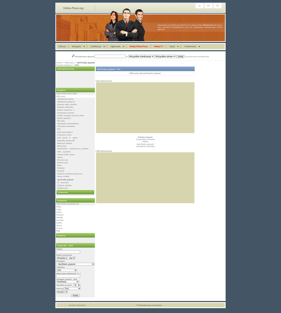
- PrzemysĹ (61, 171)
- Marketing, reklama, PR (65, 141)
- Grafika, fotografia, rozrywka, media (70, 115)
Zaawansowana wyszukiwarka (197, 56)
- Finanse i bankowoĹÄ (66, 110)
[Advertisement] (74, 79)
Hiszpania (59, 215)
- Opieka (59, 157)
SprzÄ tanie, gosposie (145, 144)
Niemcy (59, 225)
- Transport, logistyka (64, 185)
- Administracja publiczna (65, 102)
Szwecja (59, 228)
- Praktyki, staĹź (62, 163)
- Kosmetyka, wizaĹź (64, 135)
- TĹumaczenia (62, 182)
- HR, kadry (60, 121)
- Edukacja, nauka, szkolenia (66, 104)
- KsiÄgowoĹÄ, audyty (67, 138)
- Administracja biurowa (65, 99)
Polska (58, 207)
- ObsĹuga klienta (63, 152)
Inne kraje (59, 220)
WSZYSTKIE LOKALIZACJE (67, 204)
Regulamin (81, 305)
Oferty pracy (69, 63)
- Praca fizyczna (62, 160)
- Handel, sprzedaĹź (63, 118)
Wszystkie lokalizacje (64, 65)
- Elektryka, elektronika (64, 107)
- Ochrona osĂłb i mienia (65, 155)
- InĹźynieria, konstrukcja (65, 126)
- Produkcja (60, 168)
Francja (59, 212)
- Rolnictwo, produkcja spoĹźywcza (69, 174)
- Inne (58, 129)
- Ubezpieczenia (62, 188)
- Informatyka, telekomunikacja (67, 124)
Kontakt (72, 305)
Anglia (58, 209)
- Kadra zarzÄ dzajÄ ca (64, 132)
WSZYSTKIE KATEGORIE (66, 94)
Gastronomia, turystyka (145, 139)
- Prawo (59, 165)
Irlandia (59, 223)
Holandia (59, 217)
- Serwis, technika (62, 176)
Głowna (59, 63)
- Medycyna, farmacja (64, 143)
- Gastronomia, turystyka (65, 113)
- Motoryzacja (61, 146)
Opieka (145, 141)
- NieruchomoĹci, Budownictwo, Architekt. (72, 149)
